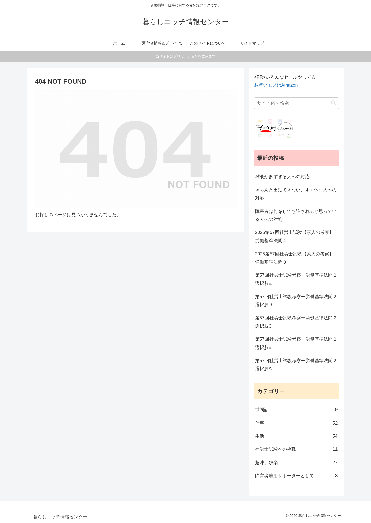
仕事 (296, 423)
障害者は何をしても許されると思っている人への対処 (296, 215)
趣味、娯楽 (296, 463)
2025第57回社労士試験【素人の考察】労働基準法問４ (294, 236)
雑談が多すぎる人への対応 (282, 176)
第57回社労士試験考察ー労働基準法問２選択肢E (296, 279)
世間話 (296, 410)
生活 (296, 436)
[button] (333, 103)
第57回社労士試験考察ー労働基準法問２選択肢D (296, 300)
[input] (296, 103)
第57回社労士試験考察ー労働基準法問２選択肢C (296, 321)
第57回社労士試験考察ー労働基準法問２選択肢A (296, 364)
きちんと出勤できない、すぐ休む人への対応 (296, 193)
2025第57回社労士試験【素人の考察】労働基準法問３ (294, 257)
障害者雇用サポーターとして (296, 476)
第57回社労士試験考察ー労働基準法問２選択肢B (296, 343)
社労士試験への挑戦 (296, 449)
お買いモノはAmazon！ (278, 85)
